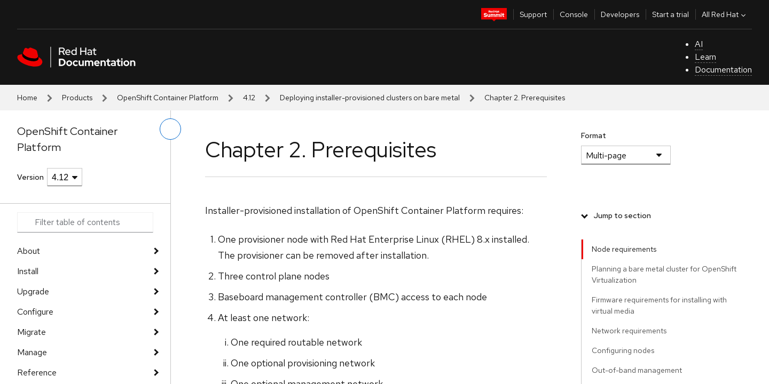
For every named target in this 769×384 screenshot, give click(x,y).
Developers (620, 14)
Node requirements (624, 249)
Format (593, 135)
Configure (35, 311)
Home (27, 97)
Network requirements (629, 330)
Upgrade (33, 291)
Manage (32, 352)
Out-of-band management (637, 370)
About (28, 251)
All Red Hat (725, 14)
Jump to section (622, 215)
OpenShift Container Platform (167, 97)
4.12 (249, 97)
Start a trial (670, 14)
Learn (705, 56)
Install (27, 271)
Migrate (31, 332)
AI (699, 44)
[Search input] (85, 222)
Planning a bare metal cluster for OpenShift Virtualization (664, 274)
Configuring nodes (623, 350)
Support (533, 14)
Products (77, 97)
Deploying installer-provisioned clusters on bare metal (370, 97)
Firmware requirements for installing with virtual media (659, 305)
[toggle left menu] (170, 129)
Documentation (723, 69)
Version (30, 177)
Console (574, 14)
